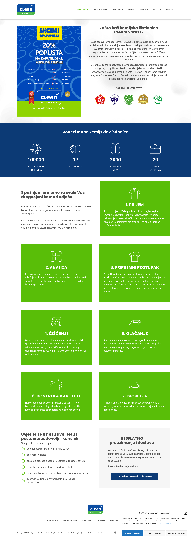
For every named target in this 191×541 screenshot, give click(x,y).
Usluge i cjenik (100, 9)
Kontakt (170, 9)
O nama (131, 9)
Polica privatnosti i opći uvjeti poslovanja (53, 533)
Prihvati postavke (132, 533)
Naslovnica (82, 9)
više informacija (165, 523)
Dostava (157, 9)
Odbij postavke (154, 533)
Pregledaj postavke (176, 533)
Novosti (144, 9)
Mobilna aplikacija (76, 533)
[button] (185, 513)
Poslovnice (118, 9)
